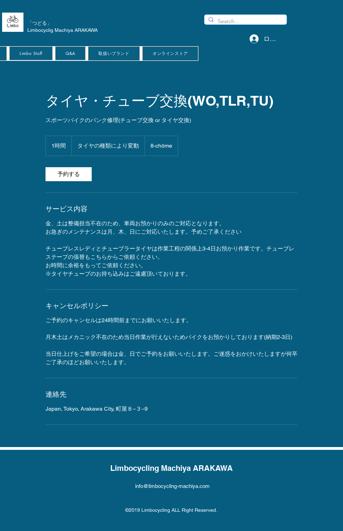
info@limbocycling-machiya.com (172, 486)
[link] (69, 174)
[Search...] (245, 21)
